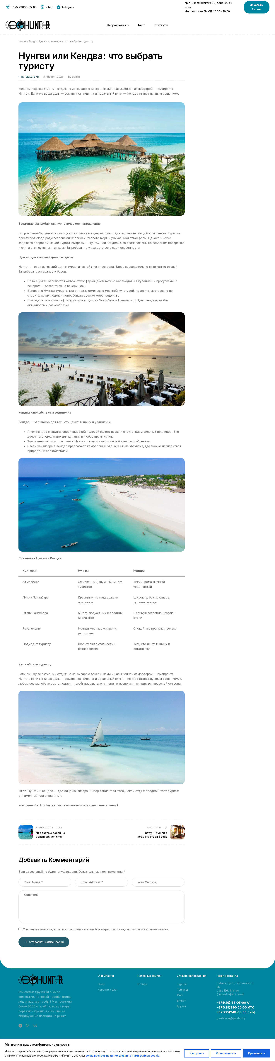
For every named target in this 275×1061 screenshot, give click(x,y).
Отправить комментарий (44, 942)
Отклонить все (226, 1053)
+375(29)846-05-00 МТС (235, 1007)
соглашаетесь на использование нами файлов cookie (122, 1055)
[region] (137, 1050)
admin (76, 76)
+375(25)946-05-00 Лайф (236, 1012)
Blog (32, 41)
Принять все (256, 1053)
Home (22, 41)
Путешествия (30, 76)
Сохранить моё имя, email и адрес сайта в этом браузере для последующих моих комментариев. (96, 929)
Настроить (196, 1053)
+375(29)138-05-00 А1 (233, 1002)
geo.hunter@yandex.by (231, 1018)
